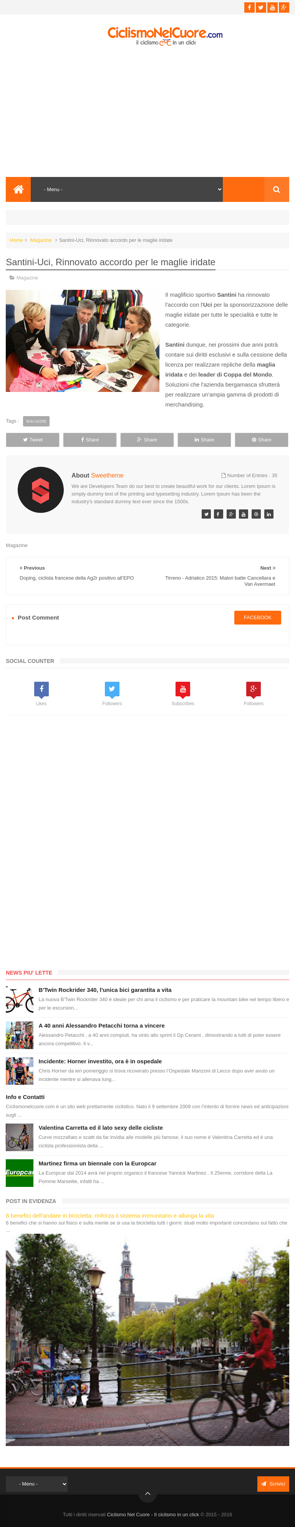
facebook (258, 617)
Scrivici (273, 1484)
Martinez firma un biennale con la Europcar (98, 1163)
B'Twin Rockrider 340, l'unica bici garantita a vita (105, 990)
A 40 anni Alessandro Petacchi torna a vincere (102, 1025)
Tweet (33, 440)
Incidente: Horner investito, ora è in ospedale (100, 1061)
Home (16, 240)
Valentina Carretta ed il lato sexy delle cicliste (101, 1127)
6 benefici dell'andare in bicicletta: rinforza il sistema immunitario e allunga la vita (110, 1215)
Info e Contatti (25, 1097)
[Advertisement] (147, 111)
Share (90, 440)
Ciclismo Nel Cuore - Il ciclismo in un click (153, 1514)
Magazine (41, 240)
